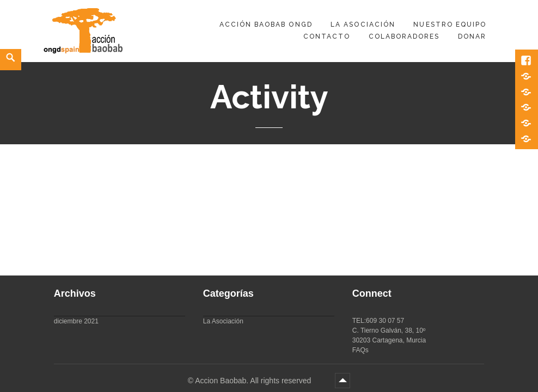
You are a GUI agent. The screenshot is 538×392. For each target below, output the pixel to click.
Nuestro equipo (449, 24)
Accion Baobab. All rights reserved (254, 380)
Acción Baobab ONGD (266, 24)
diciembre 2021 (76, 321)
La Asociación (363, 24)
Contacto (326, 36)
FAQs (360, 350)
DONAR (472, 36)
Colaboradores (404, 36)
